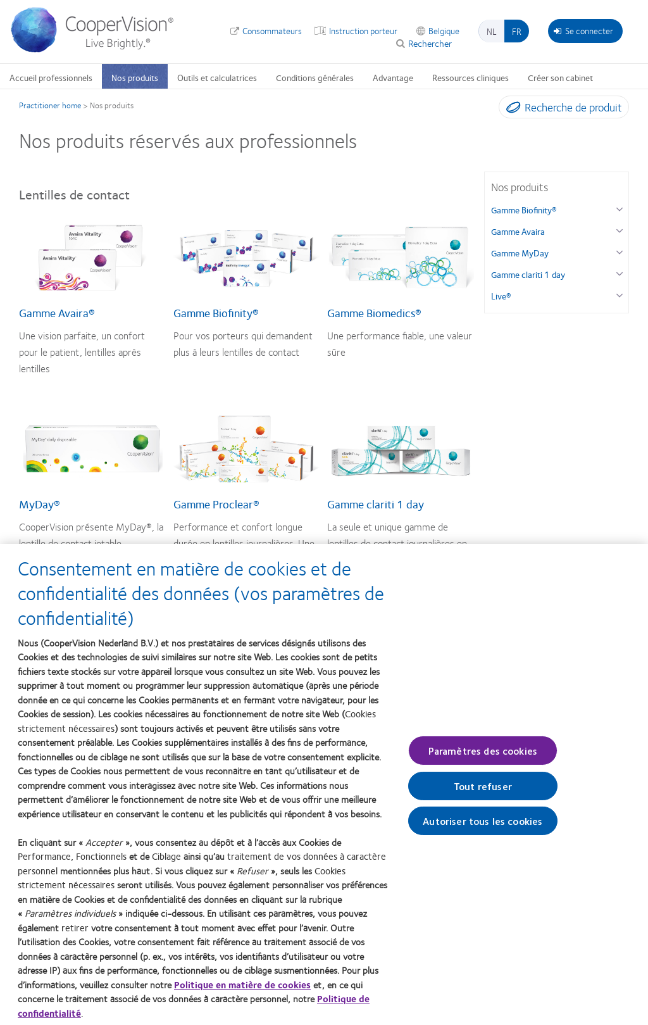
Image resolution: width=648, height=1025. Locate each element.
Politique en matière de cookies (242, 990)
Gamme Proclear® (216, 504)
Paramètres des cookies (483, 757)
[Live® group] (619, 294)
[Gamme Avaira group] (619, 229)
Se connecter (583, 30)
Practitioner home (50, 105)
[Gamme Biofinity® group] (619, 208)
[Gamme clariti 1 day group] (619, 273)
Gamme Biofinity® (216, 313)
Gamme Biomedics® (374, 313)
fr (516, 31)
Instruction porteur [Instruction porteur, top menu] (363, 30)
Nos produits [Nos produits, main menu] (134, 77)
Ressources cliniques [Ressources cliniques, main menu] (470, 77)
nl (492, 31)
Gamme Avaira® (57, 313)
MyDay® (39, 504)
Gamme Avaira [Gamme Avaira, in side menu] (518, 231)
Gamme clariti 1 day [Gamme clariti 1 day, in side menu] (528, 274)
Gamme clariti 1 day (375, 504)
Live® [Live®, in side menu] (501, 296)
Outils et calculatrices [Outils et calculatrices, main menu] (217, 77)
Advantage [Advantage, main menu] (393, 77)
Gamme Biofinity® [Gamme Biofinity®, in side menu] (524, 210)
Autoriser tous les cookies (482, 828)
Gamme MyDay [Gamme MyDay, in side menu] (520, 253)
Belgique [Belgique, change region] (443, 30)
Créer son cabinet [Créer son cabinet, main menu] (560, 77)
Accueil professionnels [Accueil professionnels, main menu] (50, 77)
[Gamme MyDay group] (619, 251)
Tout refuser (483, 793)
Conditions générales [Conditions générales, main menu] (315, 77)
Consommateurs (272, 30)
